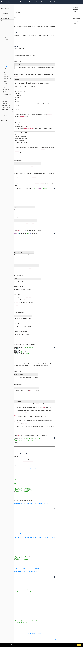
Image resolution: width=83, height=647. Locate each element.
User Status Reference (6, 105)
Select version (73, 2)
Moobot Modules (8, 57)
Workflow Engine (7, 109)
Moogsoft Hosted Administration (7, 112)
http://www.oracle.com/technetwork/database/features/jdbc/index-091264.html (39, 568)
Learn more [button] (38, 644)
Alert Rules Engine (7, 23)
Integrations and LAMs (7, 18)
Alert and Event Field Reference (6, 92)
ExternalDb (5, 66)
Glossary (2, 117)
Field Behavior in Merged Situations (6, 31)
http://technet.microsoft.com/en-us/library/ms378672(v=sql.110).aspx (41, 470)
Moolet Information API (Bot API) (7, 79)
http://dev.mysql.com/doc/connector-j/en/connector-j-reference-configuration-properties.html (45, 503)
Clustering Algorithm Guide (7, 26)
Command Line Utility (7, 37)
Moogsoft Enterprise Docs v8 (22, 1)
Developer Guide (7, 20)
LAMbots (7, 53)
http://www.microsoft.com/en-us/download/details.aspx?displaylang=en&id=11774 (39, 468)
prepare (75, 16)
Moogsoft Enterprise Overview (7, 5)
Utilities (5, 87)
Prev (16, 639)
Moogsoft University (4, 120)
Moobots (7, 55)
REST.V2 (5, 85)
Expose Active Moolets (7, 64)
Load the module (75, 7)
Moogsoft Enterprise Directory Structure (5, 51)
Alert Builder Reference (6, 89)
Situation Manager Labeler (6, 28)
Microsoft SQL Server (77, 21)
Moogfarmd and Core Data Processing (7, 42)
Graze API (7, 34)
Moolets (7, 97)
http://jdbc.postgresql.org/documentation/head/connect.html (39, 602)
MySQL (75, 23)
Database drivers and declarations (76, 19)
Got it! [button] (79, 644)
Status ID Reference (5, 103)
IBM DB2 (75, 25)
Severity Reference (5, 101)
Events (8, 63)
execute (75, 13)
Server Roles (4, 99)
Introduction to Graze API (6, 35)
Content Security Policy (6, 24)
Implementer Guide (7, 15)
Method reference (75, 9)
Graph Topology (6, 68)
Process (5, 81)
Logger (5, 72)
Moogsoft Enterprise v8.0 (7, 8)
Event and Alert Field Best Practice (7, 95)
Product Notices (7, 115)
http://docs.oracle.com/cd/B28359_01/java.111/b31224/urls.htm (40, 571)
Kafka (5, 70)
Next (69, 639)
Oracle (75, 27)
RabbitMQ (5, 83)
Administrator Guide (4, 13)
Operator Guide (7, 10)
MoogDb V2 (7, 48)
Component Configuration (7, 39)
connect (75, 11)
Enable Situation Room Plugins (6, 45)
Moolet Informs (6, 76)
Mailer (5, 74)
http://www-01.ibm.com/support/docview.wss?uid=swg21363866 (36, 533)
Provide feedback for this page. (48, 633)
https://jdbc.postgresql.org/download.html (32, 600)
